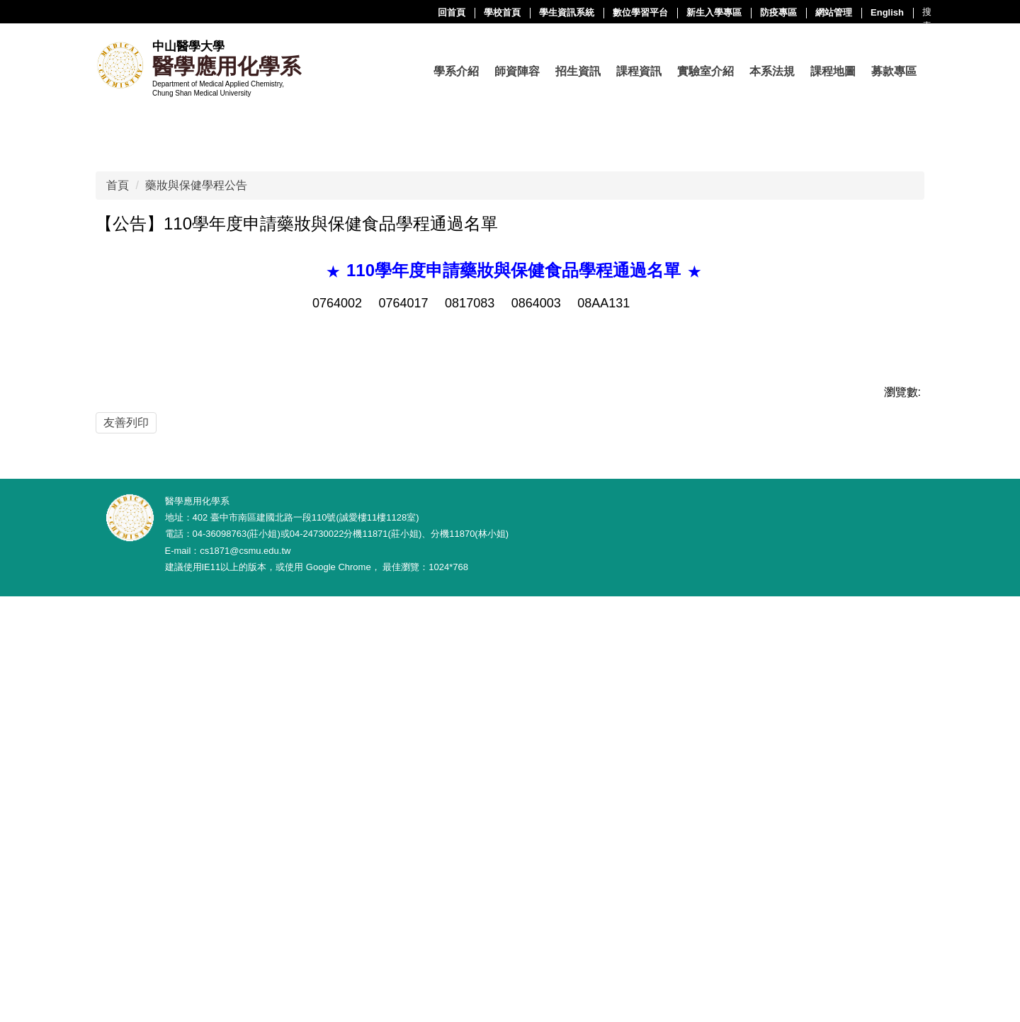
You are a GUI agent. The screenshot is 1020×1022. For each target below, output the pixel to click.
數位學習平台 (498, 12)
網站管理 (691, 12)
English (744, 12)
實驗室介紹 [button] (705, 71)
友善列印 (126, 767)
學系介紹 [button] (456, 71)
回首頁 (309, 12)
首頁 (117, 529)
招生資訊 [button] (578, 71)
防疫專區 (636, 12)
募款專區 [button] (894, 71)
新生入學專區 (571, 12)
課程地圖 (833, 71)
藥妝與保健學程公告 (196, 529)
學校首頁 (359, 12)
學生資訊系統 (424, 12)
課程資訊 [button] (639, 71)
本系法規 (772, 71)
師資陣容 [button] (517, 71)
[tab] (420, 441)
